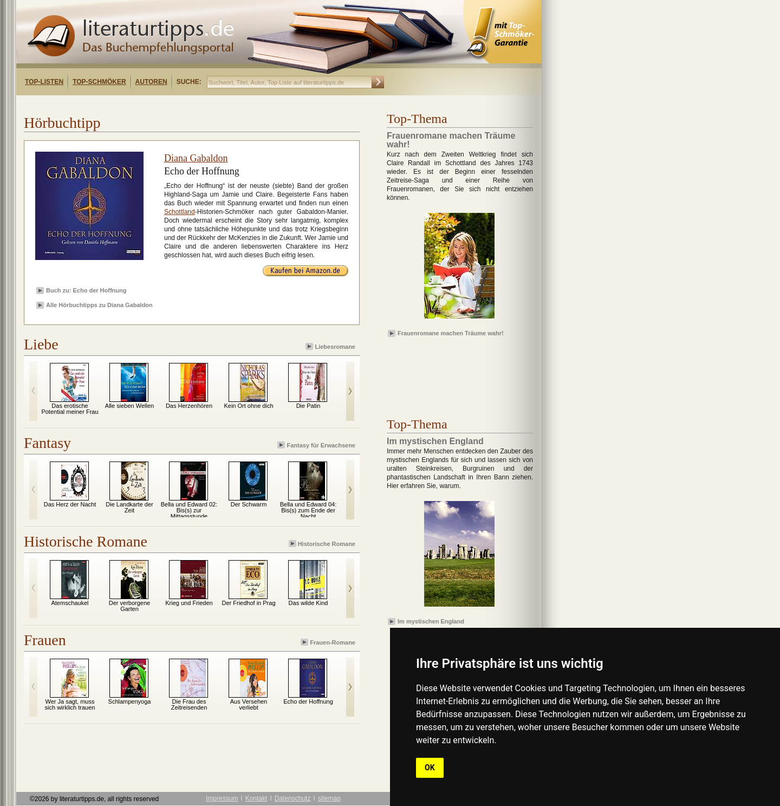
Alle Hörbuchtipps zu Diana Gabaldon (99, 305)
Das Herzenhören (189, 405)
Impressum (222, 798)
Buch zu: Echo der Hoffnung (86, 290)
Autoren (151, 82)
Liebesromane (331, 346)
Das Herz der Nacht (70, 504)
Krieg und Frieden (188, 603)
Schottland (179, 212)
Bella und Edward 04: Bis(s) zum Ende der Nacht (308, 510)
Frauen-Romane (328, 642)
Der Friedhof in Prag (248, 603)
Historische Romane (322, 543)
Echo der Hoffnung (308, 701)
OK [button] (430, 767)
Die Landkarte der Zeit (129, 507)
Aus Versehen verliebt (249, 704)
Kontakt (256, 798)
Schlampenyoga (129, 701)
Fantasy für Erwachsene (317, 444)
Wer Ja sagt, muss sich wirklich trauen (70, 704)
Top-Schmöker (99, 82)
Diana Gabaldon (195, 158)
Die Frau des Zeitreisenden (189, 704)
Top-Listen (44, 82)
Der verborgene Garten (129, 606)
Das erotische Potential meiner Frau (69, 408)
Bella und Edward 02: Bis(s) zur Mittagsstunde (189, 510)
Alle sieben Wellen (129, 405)
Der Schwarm (249, 504)
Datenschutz (293, 798)
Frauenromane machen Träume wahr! (451, 333)
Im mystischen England (431, 621)
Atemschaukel (69, 603)
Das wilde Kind (308, 603)
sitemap (329, 798)
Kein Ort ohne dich (248, 405)
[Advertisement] (156, 105)
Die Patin (308, 405)
